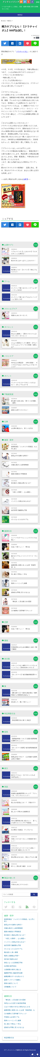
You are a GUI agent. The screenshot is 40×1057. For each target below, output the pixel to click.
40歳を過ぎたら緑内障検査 (20, 465)
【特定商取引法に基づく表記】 (21, 720)
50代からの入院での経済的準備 (15, 1003)
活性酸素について (10, 987)
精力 (37, 37)
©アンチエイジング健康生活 (13, 1050)
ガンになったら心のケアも (19, 519)
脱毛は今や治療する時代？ (19, 455)
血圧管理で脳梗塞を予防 (19, 510)
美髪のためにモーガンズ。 (19, 315)
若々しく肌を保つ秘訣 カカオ (21, 866)
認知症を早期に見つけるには (20, 592)
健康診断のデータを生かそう (14, 976)
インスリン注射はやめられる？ (21, 501)
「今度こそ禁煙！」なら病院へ (21, 492)
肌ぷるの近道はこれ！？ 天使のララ (23, 802)
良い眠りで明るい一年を (19, 574)
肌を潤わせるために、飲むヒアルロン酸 (24, 857)
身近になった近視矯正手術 (13, 962)
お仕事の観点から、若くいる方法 (22, 428)
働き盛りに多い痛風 (11, 952)
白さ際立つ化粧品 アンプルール (22, 830)
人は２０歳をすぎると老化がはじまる (17, 1006)
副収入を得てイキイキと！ (19, 410)
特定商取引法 (9, 1038)
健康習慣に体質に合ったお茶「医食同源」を (19, 1010)
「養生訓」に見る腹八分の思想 (21, 601)
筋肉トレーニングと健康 (19, 583)
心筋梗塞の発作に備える (12, 969)
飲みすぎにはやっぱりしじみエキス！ (23, 260)
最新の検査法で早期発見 (19, 474)
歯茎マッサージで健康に (12, 980)
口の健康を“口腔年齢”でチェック (21, 610)
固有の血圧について (11, 983)
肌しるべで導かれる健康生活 (20, 811)
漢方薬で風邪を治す (11, 959)
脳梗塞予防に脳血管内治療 (13, 973)
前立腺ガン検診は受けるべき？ (21, 483)
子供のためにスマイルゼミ (19, 884)
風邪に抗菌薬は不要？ (11, 956)
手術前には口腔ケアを (11, 1017)
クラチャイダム (22, 51)
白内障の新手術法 (10, 966)
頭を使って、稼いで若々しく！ (21, 702)
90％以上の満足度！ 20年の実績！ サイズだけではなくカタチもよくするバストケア (24, 365)
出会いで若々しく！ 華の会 (20, 547)
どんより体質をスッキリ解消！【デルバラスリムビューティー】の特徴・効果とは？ (24, 345)
